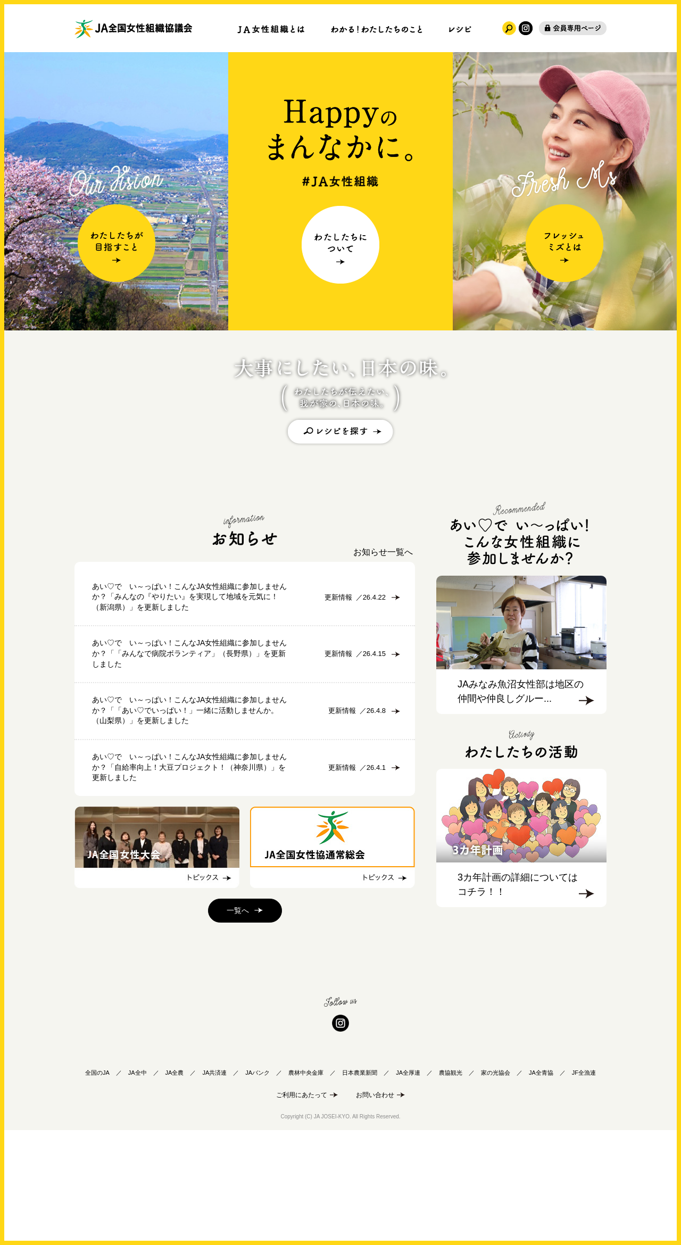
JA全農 (174, 1183)
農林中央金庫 (305, 1183)
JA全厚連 (408, 1183)
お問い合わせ (375, 1205)
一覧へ (238, 1022)
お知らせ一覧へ (383, 552)
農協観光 (450, 1183)
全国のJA (97, 1183)
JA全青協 (541, 1183)
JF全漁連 (584, 1183)
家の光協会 (495, 1183)
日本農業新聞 (359, 1183)
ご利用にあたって (301, 1205)
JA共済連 (214, 1183)
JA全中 (137, 1183)
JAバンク (257, 1183)
